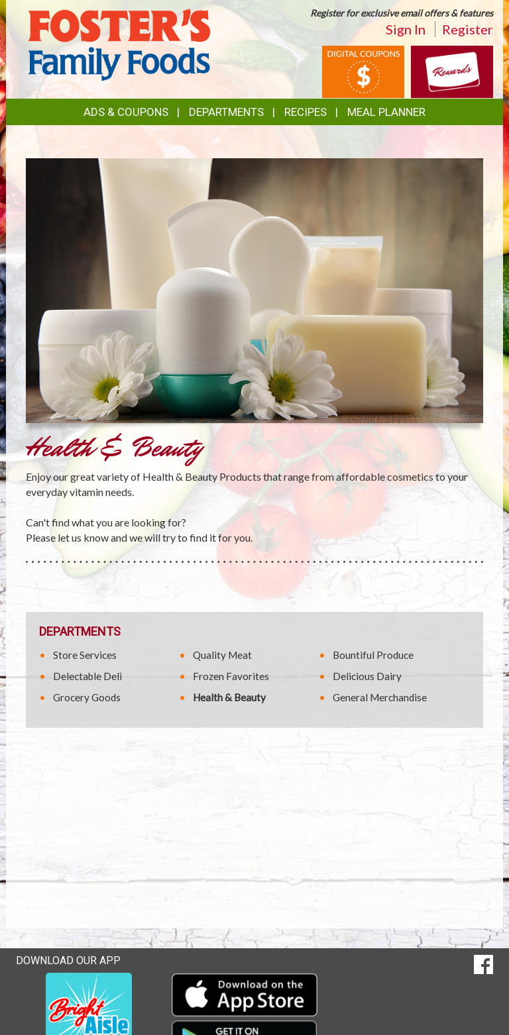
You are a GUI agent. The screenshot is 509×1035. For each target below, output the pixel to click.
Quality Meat (222, 655)
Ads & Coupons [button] (126, 112)
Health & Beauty (229, 697)
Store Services (85, 655)
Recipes (305, 112)
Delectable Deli (87, 676)
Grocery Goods (87, 697)
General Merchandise (380, 697)
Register (467, 29)
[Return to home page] (118, 43)
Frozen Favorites (231, 676)
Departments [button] (226, 112)
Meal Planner (386, 112)
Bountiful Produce (373, 655)
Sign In (405, 29)
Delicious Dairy (367, 676)
